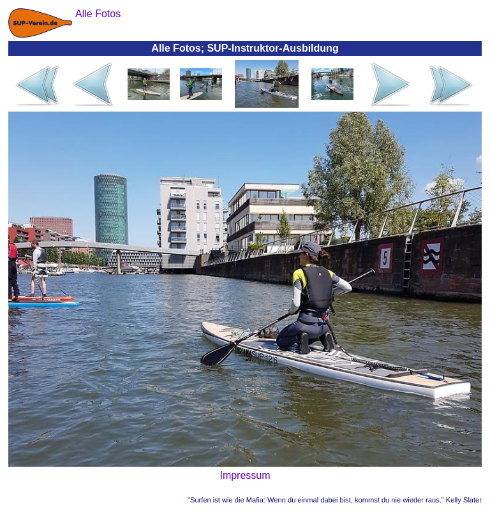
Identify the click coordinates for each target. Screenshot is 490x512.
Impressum (244, 475)
